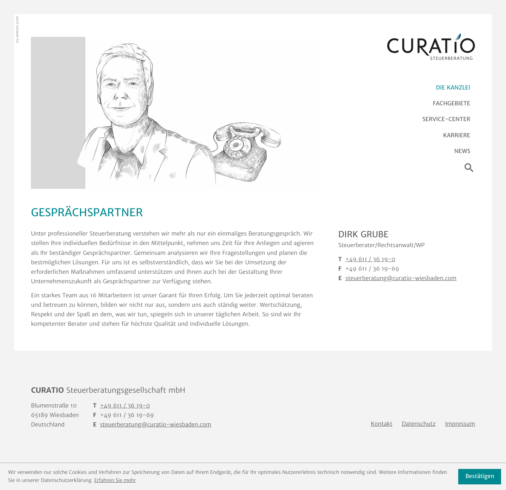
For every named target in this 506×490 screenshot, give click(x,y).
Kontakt (381, 424)
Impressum (460, 424)
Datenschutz (419, 424)
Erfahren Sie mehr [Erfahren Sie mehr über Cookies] (115, 480)
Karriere (456, 135)
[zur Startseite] (431, 46)
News (462, 151)
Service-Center (446, 119)
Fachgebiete (451, 103)
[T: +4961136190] (125, 406)
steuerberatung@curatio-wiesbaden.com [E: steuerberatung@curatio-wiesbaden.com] (400, 278)
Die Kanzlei (453, 87)
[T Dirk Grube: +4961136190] (370, 259)
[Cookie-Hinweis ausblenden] (479, 476)
